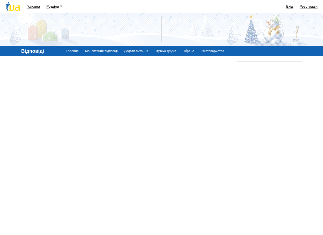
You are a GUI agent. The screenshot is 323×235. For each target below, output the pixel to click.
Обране (188, 51)
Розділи (52, 6)
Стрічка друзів (165, 51)
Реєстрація (309, 6)
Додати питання (136, 51)
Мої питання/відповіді (101, 51)
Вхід (289, 6)
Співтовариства (212, 51)
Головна (33, 6)
